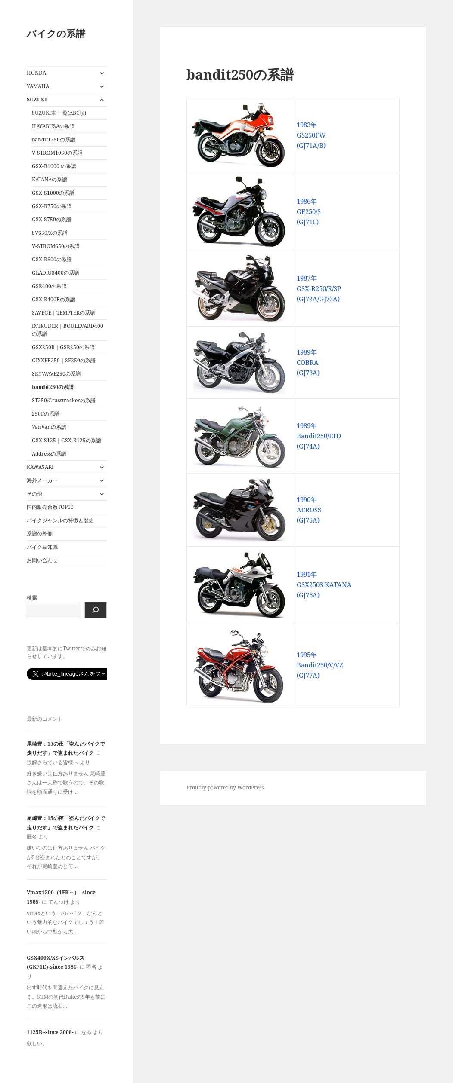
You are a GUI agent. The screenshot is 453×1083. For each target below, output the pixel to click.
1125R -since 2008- (50, 1032)
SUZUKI (37, 99)
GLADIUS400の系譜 (55, 272)
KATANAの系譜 (49, 179)
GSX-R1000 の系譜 (54, 166)
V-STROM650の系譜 (56, 246)
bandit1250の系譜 (53, 139)
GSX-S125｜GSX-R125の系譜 (66, 440)
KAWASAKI (40, 467)
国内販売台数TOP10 (50, 507)
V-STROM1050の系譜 (57, 152)
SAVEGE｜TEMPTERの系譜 (63, 312)
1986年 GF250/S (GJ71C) (309, 211)
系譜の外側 (40, 533)
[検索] (95, 610)
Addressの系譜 (49, 453)
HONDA (36, 72)
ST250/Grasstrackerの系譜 (64, 400)
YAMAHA (38, 86)
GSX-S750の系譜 (51, 219)
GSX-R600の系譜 (52, 259)
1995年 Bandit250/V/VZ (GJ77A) (320, 664)
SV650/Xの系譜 (50, 232)
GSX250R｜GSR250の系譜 (63, 347)
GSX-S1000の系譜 (53, 192)
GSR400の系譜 (49, 286)
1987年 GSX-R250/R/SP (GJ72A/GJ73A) (319, 288)
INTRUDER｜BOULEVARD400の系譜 (67, 329)
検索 (32, 597)
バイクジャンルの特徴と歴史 (60, 520)
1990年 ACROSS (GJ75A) (309, 509)
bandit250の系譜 (53, 387)
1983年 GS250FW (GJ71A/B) (311, 135)
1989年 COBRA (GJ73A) (308, 362)
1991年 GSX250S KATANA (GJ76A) (324, 584)
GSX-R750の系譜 (52, 206)
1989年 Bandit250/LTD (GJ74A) (319, 435)
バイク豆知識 (42, 547)
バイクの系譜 (56, 33)
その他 (34, 493)
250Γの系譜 (45, 413)
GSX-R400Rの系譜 (53, 299)
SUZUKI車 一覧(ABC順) (59, 112)
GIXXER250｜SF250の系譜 (64, 360)
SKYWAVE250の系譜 (56, 373)
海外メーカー (42, 480)
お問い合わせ (42, 560)
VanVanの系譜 (49, 427)
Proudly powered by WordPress (225, 787)
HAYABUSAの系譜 (53, 126)
